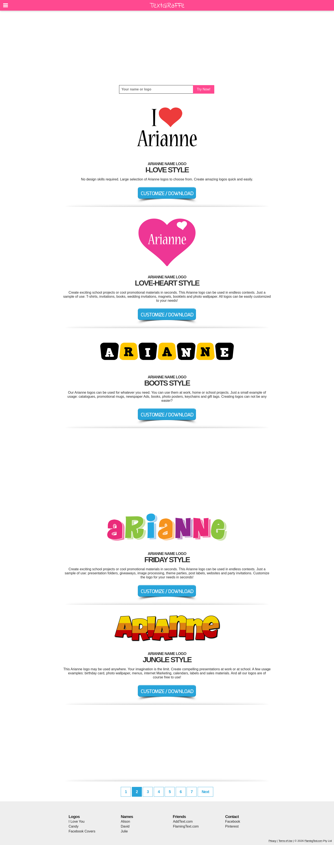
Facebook (232, 821)
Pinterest (232, 826)
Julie (124, 831)
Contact (232, 816)
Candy (73, 826)
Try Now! (203, 89)
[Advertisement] (167, 48)
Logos (74, 816)
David (125, 826)
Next (205, 792)
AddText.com (183, 821)
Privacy (272, 840)
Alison (125, 821)
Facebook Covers (82, 831)
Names (127, 816)
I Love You (77, 821)
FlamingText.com (186, 826)
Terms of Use (285, 840)
